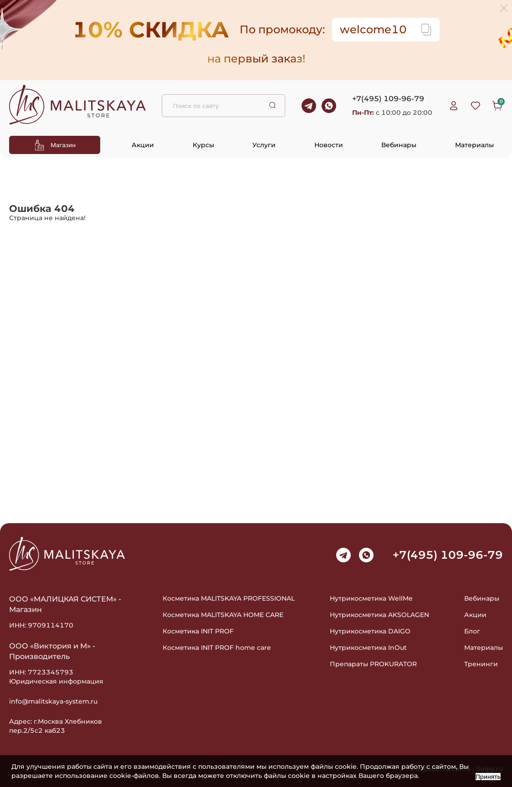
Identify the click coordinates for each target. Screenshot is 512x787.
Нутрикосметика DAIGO (370, 631)
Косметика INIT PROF (198, 631)
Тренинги (481, 664)
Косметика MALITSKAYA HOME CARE (223, 615)
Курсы (203, 145)
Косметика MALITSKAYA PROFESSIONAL (229, 598)
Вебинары (398, 145)
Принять (488, 776)
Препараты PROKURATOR (373, 664)
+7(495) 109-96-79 (388, 98)
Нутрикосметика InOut (368, 647)
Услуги (264, 145)
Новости (328, 145)
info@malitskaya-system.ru (53, 701)
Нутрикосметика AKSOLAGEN (379, 615)
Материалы (474, 145)
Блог (472, 631)
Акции (143, 145)
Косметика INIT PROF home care (217, 647)
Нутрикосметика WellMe (371, 598)
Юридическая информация (56, 681)
